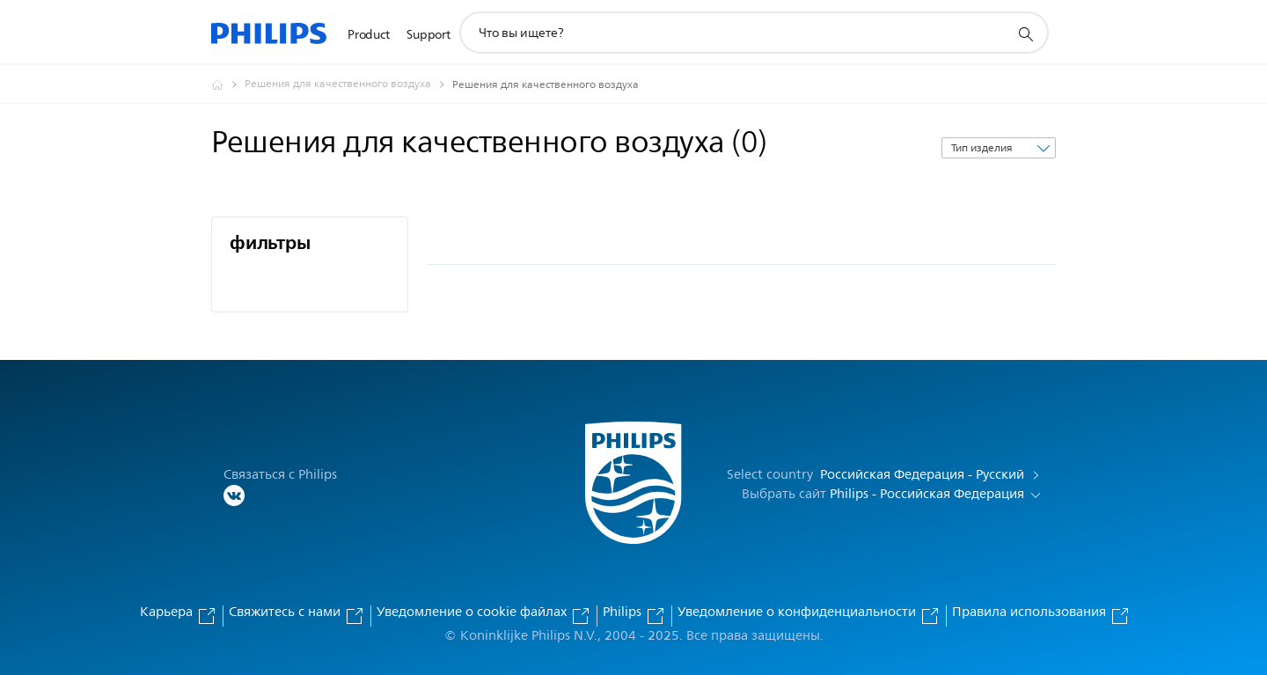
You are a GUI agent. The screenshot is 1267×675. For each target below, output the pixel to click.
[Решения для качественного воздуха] (348, 84)
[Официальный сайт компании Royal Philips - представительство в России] (228, 84)
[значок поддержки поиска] (1025, 33)
